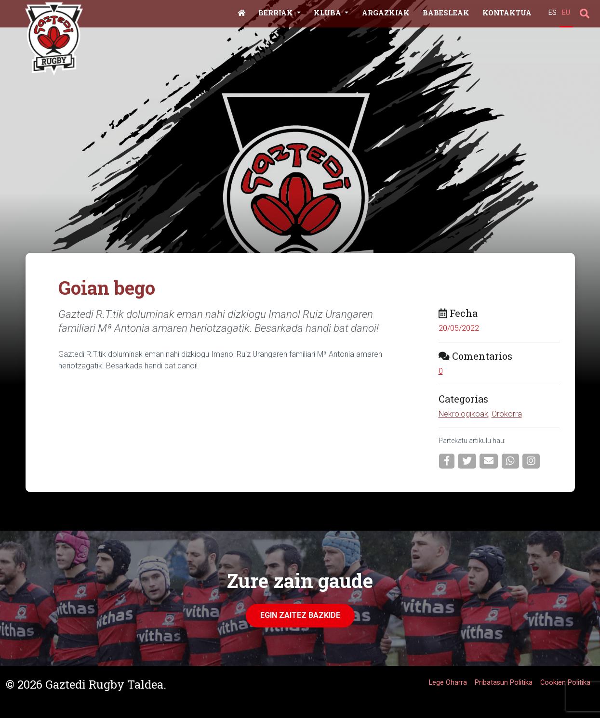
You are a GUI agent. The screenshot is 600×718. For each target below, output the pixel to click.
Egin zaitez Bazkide (300, 615)
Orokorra (507, 413)
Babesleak (446, 12)
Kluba (328, 12)
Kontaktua (507, 12)
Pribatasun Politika (504, 683)
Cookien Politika (565, 683)
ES (552, 13)
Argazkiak (386, 12)
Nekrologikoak (463, 413)
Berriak (276, 12)
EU (566, 13)
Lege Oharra (448, 683)
